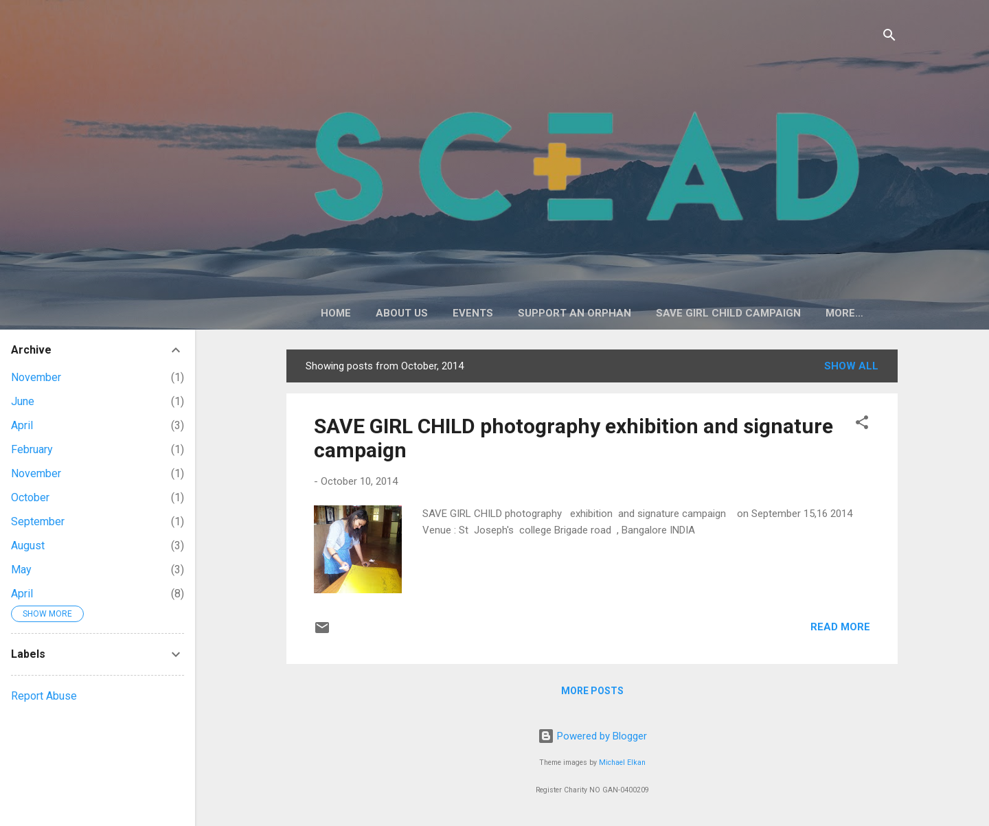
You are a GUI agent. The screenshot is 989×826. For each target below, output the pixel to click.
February (32, 449)
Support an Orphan (574, 313)
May (21, 569)
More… (844, 313)
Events (473, 313)
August (28, 545)
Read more (840, 627)
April (22, 425)
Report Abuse (44, 695)
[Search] (889, 37)
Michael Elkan (622, 762)
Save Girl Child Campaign (728, 313)
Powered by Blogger (592, 736)
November (36, 377)
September (38, 521)
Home (336, 313)
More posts (592, 690)
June (22, 401)
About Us (402, 313)
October (30, 497)
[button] (862, 424)
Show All (851, 366)
